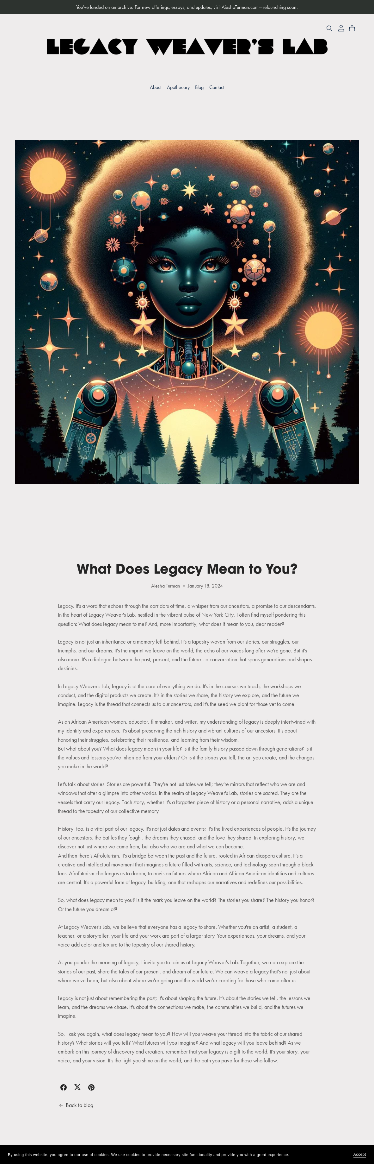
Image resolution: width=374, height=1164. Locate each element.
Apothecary (178, 87)
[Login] (341, 27)
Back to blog (75, 1105)
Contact (216, 87)
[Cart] (354, 28)
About (155, 87)
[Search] (329, 28)
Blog (199, 87)
